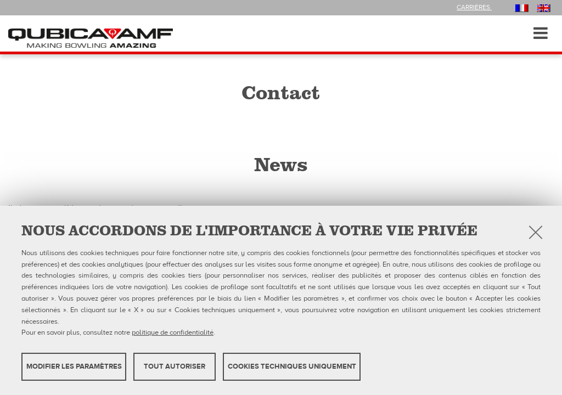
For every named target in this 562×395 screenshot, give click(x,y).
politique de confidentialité (172, 332)
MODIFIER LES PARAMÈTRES (74, 366)
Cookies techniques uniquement (292, 366)
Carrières (474, 7)
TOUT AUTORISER (174, 366)
